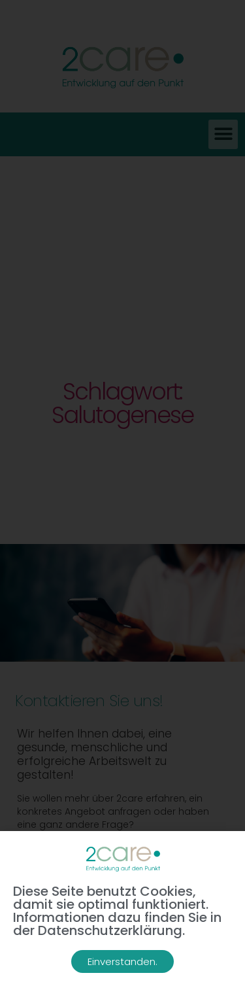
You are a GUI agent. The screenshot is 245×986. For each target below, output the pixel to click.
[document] (122, 493)
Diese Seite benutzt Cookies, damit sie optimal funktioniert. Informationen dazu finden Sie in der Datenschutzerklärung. (117, 911)
